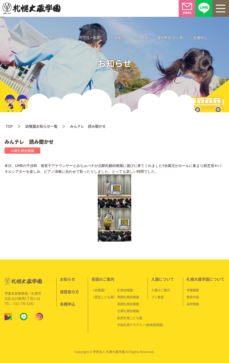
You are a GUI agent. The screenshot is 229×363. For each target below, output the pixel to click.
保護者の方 (69, 291)
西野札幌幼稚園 (128, 296)
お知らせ (29, 37)
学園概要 (193, 289)
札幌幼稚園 (125, 289)
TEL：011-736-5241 (19, 302)
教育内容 (52, 37)
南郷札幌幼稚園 (128, 303)
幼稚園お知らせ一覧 (41, 126)
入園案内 (117, 37)
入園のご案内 (160, 289)
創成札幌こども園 (129, 317)
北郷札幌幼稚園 (128, 310)
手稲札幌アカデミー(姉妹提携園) (140, 324)
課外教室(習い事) (170, 37)
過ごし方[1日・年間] (84, 37)
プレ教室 (140, 37)
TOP (9, 126)
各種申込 (200, 37)
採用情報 (193, 303)
